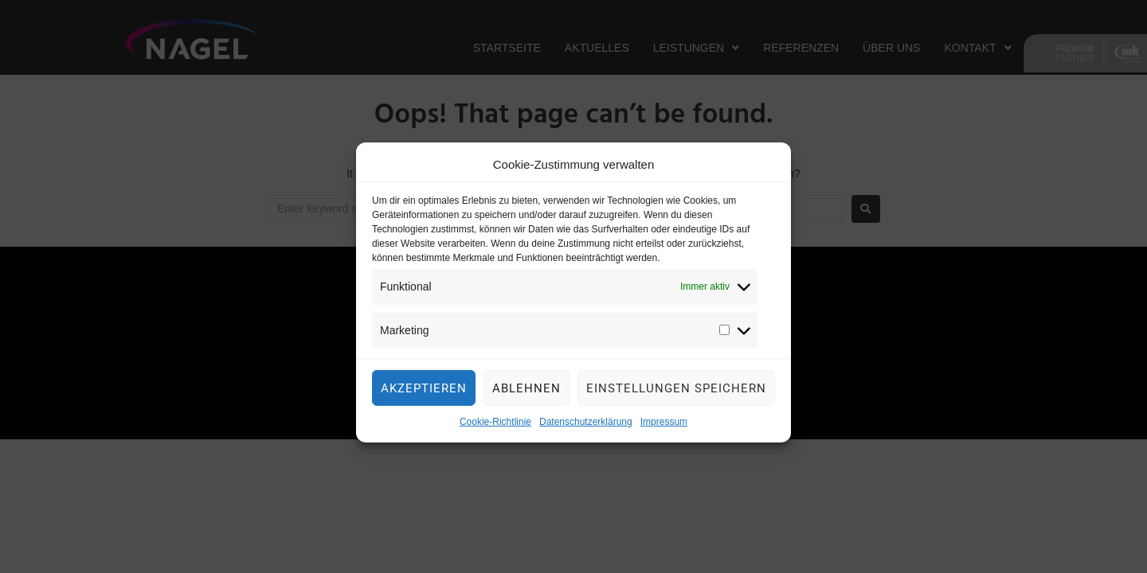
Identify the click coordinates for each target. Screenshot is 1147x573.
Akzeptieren (424, 402)
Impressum (663, 436)
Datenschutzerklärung (585, 436)
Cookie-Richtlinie (495, 436)
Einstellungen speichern (676, 402)
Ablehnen (526, 402)
